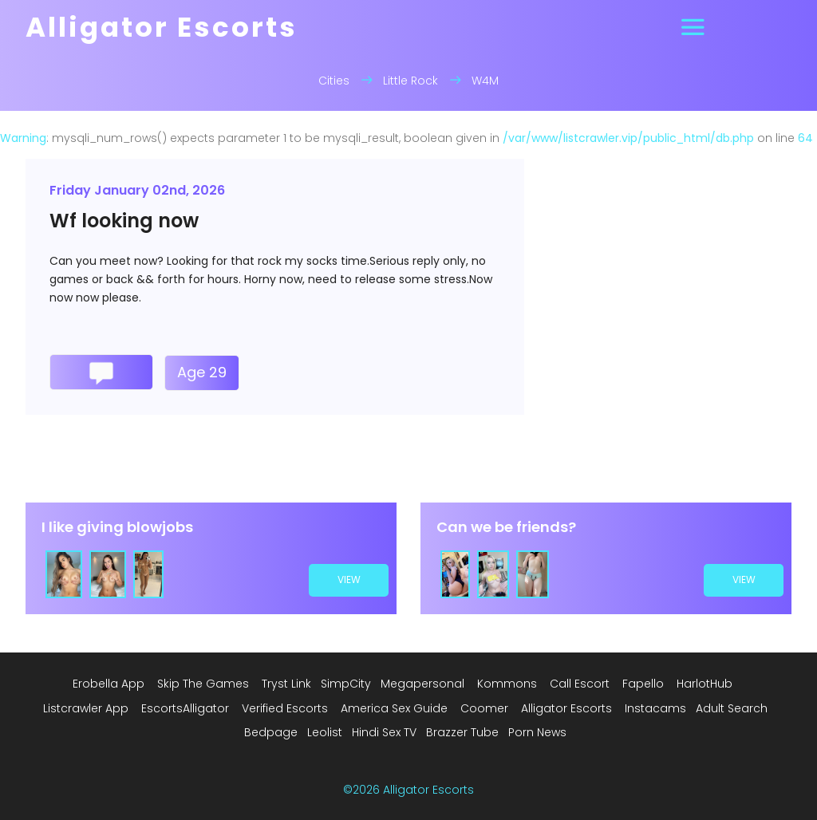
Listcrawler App (85, 708)
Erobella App (108, 684)
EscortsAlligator (185, 708)
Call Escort (580, 684)
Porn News (537, 732)
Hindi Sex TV (384, 732)
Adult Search (732, 708)
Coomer (484, 708)
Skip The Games (203, 684)
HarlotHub (704, 684)
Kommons (507, 684)
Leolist (324, 732)
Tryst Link (286, 684)
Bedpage (271, 732)
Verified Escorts (285, 708)
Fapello (643, 684)
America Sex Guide (394, 708)
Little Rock (410, 81)
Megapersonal (422, 684)
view (349, 579)
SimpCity (346, 684)
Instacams (655, 708)
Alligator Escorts (566, 708)
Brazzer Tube (462, 732)
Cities (333, 81)
